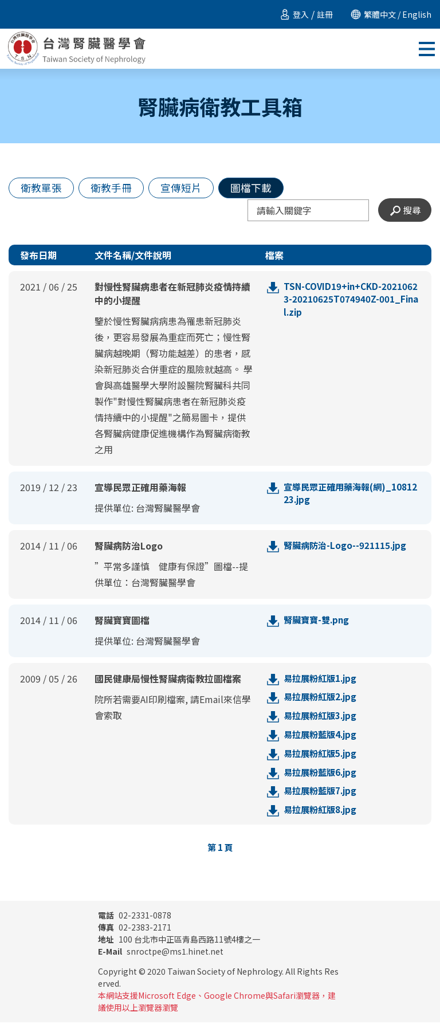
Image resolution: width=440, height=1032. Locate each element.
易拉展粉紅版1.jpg (322, 682)
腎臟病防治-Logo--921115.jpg (347, 549)
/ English (413, 14)
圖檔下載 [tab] (267, 188)
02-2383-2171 (134, 937)
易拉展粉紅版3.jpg (322, 721)
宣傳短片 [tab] (192, 188)
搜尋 (404, 213)
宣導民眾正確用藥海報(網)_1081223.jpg (351, 497)
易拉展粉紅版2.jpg (322, 701)
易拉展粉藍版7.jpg (322, 799)
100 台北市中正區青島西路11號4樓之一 (179, 949)
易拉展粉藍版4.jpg (322, 740)
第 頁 (220, 856)
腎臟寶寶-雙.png (318, 623)
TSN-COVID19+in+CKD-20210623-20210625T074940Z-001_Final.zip (350, 303)
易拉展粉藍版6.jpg (322, 779)
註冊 (325, 14)
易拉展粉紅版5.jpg (322, 760)
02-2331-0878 (134, 925)
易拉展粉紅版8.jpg (322, 818)
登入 (301, 14)
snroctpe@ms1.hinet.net (160, 961)
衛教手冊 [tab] (118, 188)
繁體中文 (380, 14)
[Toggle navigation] (426, 49)
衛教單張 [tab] (43, 188)
